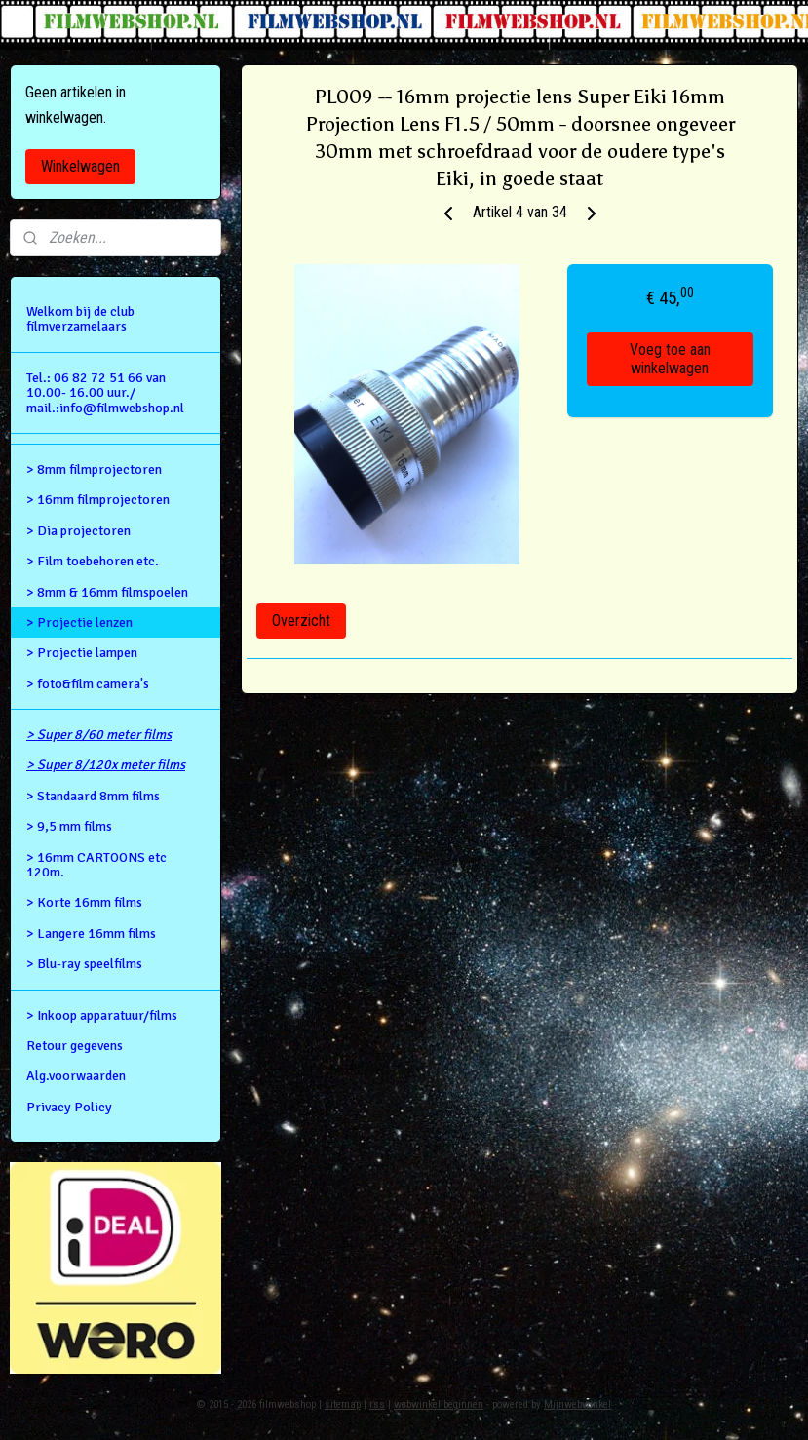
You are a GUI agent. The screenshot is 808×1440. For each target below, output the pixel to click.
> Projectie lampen (81, 652)
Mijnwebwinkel (577, 1404)
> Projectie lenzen (79, 622)
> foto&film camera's (87, 684)
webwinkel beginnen (438, 1404)
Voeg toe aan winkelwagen (670, 359)
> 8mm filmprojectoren (94, 469)
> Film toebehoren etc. (92, 561)
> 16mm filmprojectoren (98, 499)
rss (377, 1404)
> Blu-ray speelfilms (84, 963)
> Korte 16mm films (84, 902)
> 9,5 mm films (69, 826)
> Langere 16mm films (91, 933)
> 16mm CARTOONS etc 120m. (96, 864)
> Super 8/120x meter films (105, 765)
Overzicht (301, 620)
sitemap (343, 1404)
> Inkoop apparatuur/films (101, 1015)
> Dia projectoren (78, 531)
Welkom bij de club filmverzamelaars (80, 318)
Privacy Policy (69, 1107)
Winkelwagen (80, 166)
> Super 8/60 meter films (99, 734)
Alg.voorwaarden (76, 1076)
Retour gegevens (74, 1045)
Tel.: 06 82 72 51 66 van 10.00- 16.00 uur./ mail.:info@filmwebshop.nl (105, 393)
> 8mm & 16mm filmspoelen (107, 592)
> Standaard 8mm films (93, 796)
